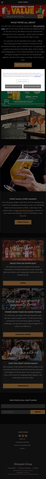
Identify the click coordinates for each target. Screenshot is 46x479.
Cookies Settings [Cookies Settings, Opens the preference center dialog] (22, 81)
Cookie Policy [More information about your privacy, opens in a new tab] (37, 76)
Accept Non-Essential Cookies (32, 86)
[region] (23, 80)
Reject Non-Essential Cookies (13, 86)
